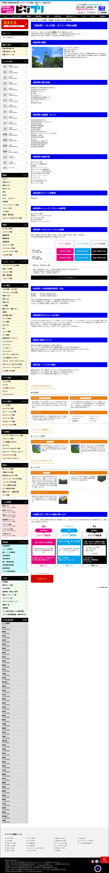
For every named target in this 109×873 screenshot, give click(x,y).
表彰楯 (4, 309)
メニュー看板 (6, 328)
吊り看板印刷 (31, 834)
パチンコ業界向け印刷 (8, 478)
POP (3, 325)
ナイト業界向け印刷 (8, 481)
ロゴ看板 (4, 302)
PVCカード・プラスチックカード (12, 445)
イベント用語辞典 (7, 541)
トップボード (6, 344)
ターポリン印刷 (6, 227)
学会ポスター (6, 182)
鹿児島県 (15, 808)
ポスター (4, 179)
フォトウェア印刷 (8, 419)
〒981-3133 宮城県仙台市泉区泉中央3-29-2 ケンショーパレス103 (30, 861)
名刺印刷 (58, 841)
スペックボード (6, 347)
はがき (4, 194)
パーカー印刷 (7, 413)
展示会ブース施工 (7, 577)
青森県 (15, 624)
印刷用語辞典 (6, 538)
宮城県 (15, 640)
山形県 (15, 632)
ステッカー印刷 (6, 270)
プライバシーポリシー (11, 868)
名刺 (3, 191)
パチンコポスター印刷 (61, 834)
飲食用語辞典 (6, 560)
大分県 (15, 796)
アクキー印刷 (31, 832)
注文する (42, 578)
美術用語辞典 (6, 551)
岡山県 (15, 745)
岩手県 (15, 628)
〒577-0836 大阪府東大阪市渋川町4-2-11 (24, 857)
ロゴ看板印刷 (31, 836)
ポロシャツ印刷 (8, 416)
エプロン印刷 (7, 403)
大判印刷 (4, 201)
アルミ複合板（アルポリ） (10, 353)
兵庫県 (15, 741)
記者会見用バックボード (9, 334)
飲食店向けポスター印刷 (9, 468)
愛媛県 (15, 775)
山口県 (15, 762)
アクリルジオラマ (7, 389)
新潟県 (15, 678)
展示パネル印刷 (10, 841)
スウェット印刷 (8, 409)
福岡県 (15, 783)
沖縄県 (15, 812)
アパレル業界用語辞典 (8, 563)
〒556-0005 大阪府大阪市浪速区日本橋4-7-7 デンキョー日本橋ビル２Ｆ (32, 855)
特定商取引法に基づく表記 (30, 868)
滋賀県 (15, 720)
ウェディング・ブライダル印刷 (11, 471)
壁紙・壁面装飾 (6, 273)
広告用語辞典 (6, 548)
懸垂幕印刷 (5, 237)
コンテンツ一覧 (6, 590)
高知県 (15, 779)
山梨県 (15, 703)
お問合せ (102, 16)
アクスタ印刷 (31, 829)
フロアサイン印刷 (8, 449)
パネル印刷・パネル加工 (9, 286)
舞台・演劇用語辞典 (8, 554)
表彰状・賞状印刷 (7, 214)
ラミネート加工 (6, 207)
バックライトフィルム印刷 (10, 263)
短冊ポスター (6, 185)
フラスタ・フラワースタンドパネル (12, 356)
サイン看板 (5, 318)
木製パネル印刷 (8, 366)
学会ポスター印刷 (11, 834)
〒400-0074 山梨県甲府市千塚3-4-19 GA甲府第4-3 (26, 859)
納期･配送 (39, 16)
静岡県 (15, 708)
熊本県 (15, 804)
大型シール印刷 (6, 266)
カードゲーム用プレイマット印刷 (12, 429)
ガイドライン (41, 868)
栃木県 (15, 649)
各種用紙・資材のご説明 (9, 584)
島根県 (15, 754)
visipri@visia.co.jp (95, 4)
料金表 (29, 16)
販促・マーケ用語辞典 (8, 544)
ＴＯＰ (5, 16)
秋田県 (15, 636)
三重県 (15, 716)
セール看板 (5, 331)
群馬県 (15, 657)
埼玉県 (15, 661)
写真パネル (5, 299)
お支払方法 (57, 16)
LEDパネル (5, 439)
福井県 (15, 691)
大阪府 (15, 728)
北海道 (15, 619)
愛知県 (15, 712)
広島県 (15, 758)
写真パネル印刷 (10, 839)
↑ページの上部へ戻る (101, 587)
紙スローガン (6, 188)
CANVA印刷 (5, 580)
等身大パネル (6, 293)
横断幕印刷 (5, 234)
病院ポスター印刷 (60, 829)
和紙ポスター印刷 (60, 839)
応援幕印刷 (5, 240)
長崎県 (15, 791)
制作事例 (4, 574)
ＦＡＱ (83, 16)
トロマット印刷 (6, 230)
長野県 (15, 695)
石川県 (15, 687)
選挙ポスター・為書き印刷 (10, 484)
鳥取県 (15, 749)
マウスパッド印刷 (7, 432)
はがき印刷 (82, 829)
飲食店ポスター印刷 (61, 832)
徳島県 (15, 766)
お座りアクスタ (8, 383)
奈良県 (15, 737)
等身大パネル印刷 (11, 836)
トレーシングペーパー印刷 (10, 204)
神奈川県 (15, 674)
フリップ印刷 (6, 315)
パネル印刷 (9, 832)
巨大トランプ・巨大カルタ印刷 (11, 359)
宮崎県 (15, 800)
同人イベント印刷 (7, 462)
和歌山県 (15, 733)
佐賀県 (15, 787)
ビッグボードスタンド (10, 452)
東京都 (15, 670)
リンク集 (12, 603)
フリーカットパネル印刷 (9, 290)
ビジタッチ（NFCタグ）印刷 (10, 442)
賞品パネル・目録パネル (9, 306)
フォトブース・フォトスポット (11, 363)
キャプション (6, 340)
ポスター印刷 (10, 829)
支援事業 (4, 599)
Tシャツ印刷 (6, 400)
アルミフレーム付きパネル (10, 350)
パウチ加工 (5, 210)
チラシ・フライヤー (8, 198)
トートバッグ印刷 (8, 406)
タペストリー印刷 (7, 243)
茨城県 (15, 653)
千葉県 (15, 666)
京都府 (15, 724)
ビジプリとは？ (17, 16)
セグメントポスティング (9, 593)
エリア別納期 (15, 615)
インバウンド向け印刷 (8, 475)
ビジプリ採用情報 (13, 606)
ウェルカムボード (7, 337)
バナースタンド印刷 (8, 246)
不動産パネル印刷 (7, 465)
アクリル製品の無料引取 (86, 834)
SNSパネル (5, 321)
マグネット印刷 (6, 276)
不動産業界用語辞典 (8, 557)
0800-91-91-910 (84, 9)
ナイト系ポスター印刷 (61, 836)
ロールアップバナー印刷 (9, 249)
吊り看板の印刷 (6, 312)
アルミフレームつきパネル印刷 (35, 839)
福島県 (15, 645)
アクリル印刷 (6, 376)
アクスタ (4, 379)
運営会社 (20, 868)
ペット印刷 (5, 487)
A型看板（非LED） (9, 436)
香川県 (15, 770)
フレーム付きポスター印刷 (11, 217)
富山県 (15, 682)
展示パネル (5, 296)
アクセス (92, 16)
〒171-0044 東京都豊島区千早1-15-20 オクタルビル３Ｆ (27, 853)
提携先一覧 (5, 596)
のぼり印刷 (6, 253)
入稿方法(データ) (71, 16)
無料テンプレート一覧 (8, 587)
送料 (48, 16)
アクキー (4, 386)
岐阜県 (15, 699)
